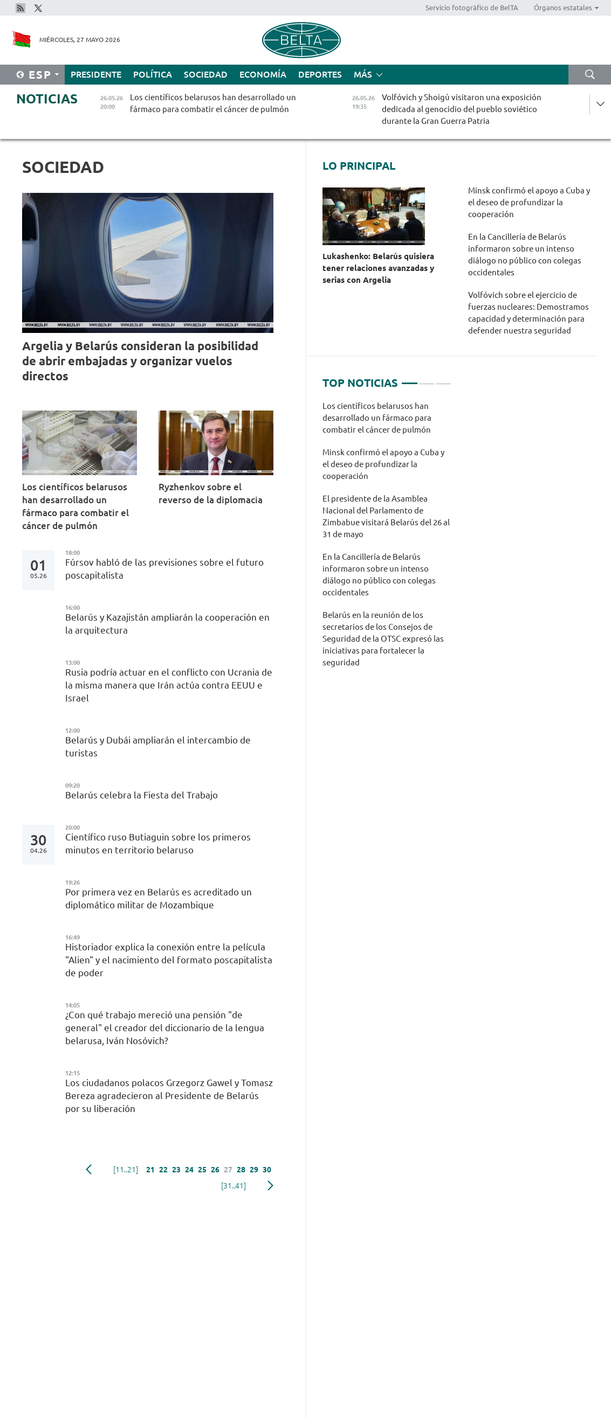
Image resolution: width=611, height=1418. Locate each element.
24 (189, 1169)
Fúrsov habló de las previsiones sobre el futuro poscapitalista (164, 568)
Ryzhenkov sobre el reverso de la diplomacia (212, 493)
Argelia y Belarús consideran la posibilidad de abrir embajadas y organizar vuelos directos (140, 361)
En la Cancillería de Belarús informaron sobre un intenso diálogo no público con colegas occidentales (524, 254)
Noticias (47, 99)
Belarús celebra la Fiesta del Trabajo (142, 795)
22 (163, 1169)
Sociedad (206, 74)
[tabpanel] (386, 539)
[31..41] (233, 1185)
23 (176, 1169)
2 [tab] (426, 378)
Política (152, 74)
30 (267, 1169)
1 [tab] (409, 378)
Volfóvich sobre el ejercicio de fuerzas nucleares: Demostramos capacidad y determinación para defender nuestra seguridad (528, 312)
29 (254, 1169)
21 (150, 1169)
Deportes (320, 74)
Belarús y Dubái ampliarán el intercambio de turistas (158, 746)
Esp (40, 74)
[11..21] (125, 1169)
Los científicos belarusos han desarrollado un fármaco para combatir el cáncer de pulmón (75, 506)
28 (241, 1169)
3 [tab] (443, 378)
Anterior (89, 1170)
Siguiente (270, 1186)
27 (228, 1169)
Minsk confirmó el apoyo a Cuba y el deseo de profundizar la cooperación (529, 202)
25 (202, 1169)
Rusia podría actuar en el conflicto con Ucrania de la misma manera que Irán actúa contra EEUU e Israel (168, 685)
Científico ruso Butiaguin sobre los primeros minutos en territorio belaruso (158, 843)
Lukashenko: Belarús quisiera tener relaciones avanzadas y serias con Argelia (378, 268)
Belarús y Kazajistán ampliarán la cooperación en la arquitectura (167, 623)
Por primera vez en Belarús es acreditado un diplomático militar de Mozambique (158, 898)
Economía (262, 74)
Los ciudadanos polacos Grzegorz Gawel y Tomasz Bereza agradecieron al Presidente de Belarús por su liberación (169, 1096)
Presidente (96, 74)
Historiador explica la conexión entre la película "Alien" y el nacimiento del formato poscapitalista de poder (168, 960)
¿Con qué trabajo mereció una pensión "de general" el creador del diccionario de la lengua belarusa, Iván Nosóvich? (164, 1028)
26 (215, 1169)
